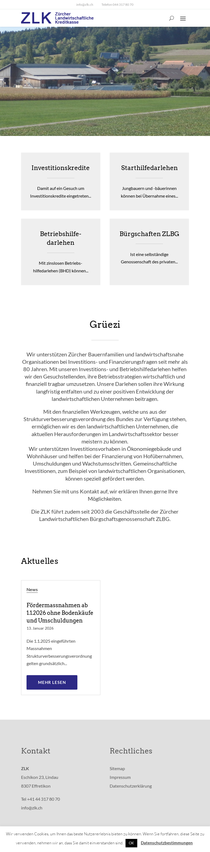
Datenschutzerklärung (131, 785)
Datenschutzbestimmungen (167, 842)
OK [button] (131, 843)
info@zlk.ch (84, 4)
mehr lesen (52, 682)
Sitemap (117, 768)
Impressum (120, 777)
